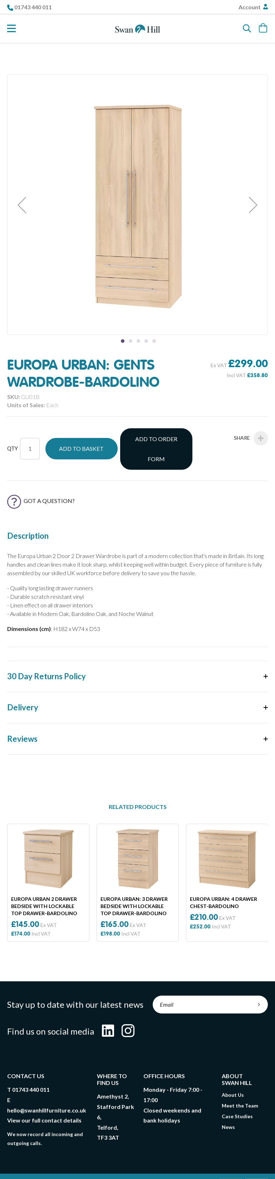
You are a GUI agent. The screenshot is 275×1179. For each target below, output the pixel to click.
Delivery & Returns (114, 1161)
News (228, 1106)
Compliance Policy (134, 1168)
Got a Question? (41, 480)
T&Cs (75, 1161)
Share (251, 438)
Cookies (184, 1161)
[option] (48, 862)
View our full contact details (44, 1099)
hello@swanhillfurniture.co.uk (46, 1089)
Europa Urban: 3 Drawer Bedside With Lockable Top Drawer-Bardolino (134, 885)
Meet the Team (240, 1085)
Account (250, 7)
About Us (233, 1074)
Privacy (155, 1161)
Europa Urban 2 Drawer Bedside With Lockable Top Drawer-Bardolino (44, 885)
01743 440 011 (33, 7)
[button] (22, 205)
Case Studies (237, 1095)
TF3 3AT (108, 1116)
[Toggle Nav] (11, 28)
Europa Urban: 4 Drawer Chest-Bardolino (223, 881)
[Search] (247, 28)
